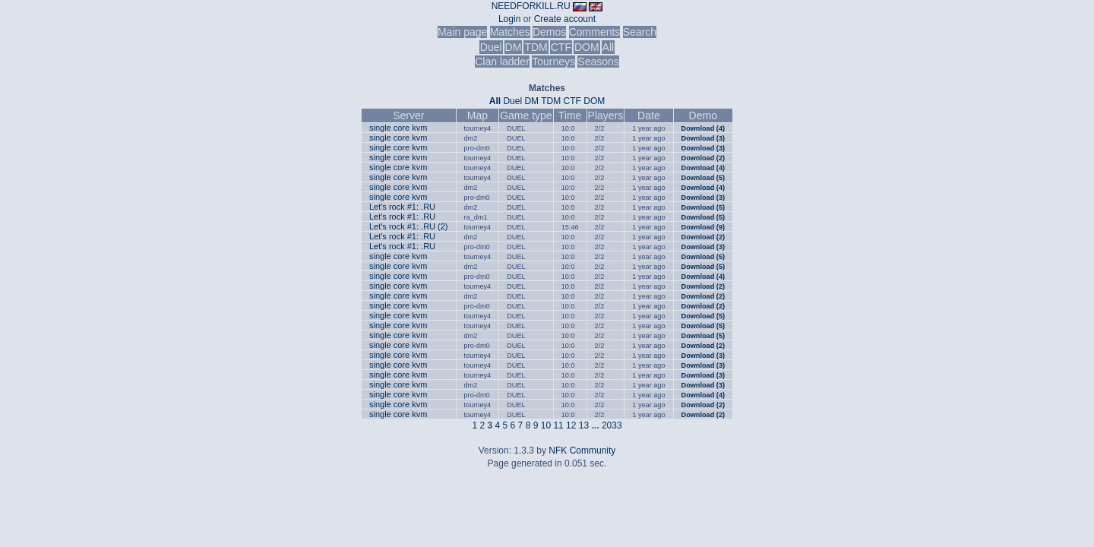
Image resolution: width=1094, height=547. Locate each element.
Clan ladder (502, 61)
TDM (535, 47)
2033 (612, 425)
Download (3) (703, 138)
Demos (549, 32)
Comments (595, 32)
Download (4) (703, 128)
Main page (462, 32)
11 (558, 425)
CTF (561, 47)
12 (571, 425)
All (608, 47)
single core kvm (398, 127)
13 (584, 425)
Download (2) (703, 158)
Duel (491, 47)
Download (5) (703, 178)
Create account (565, 19)
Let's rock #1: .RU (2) (408, 226)
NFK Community (582, 450)
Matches (510, 32)
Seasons (597, 61)
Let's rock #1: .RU (402, 206)
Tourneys (553, 61)
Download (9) (703, 227)
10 (546, 425)
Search (639, 32)
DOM (586, 47)
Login (509, 19)
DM (513, 47)
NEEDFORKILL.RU (531, 6)
